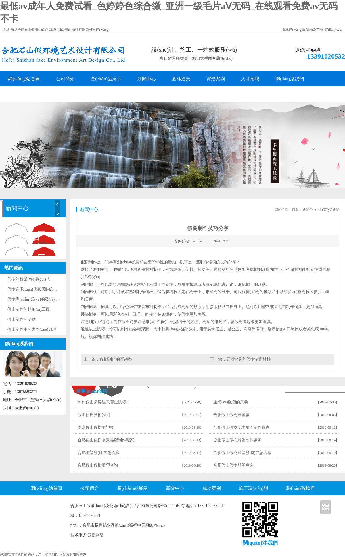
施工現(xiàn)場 (253, 488)
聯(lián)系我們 (289, 78)
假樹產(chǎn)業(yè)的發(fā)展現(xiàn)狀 (41, 299)
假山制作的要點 (21, 319)
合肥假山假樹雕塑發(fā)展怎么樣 (242, 452)
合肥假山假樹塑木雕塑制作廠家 (241, 427)
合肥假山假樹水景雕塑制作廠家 (106, 440)
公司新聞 (22, 226)
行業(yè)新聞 (26, 238)
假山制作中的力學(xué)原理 (31, 329)
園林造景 (181, 78)
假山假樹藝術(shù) (94, 415)
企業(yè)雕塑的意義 (230, 402)
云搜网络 (96, 535)
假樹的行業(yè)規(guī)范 (28, 279)
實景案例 (215, 78)
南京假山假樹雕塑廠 (96, 427)
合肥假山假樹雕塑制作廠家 (237, 440)
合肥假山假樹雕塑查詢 (98, 465)
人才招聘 (250, 78)
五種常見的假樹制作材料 (248, 359)
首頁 (295, 210)
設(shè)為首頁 (312, 30)
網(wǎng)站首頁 (24, 78)
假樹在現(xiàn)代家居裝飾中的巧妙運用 (42, 289)
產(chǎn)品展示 (106, 78)
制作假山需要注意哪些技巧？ (104, 402)
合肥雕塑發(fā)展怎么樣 (99, 452)
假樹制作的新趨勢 (116, 359)
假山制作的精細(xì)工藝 (28, 309)
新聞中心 (146, 78)
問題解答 (22, 250)
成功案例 (211, 488)
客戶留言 (17, 94)
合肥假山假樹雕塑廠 (231, 415)
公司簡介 (65, 78)
